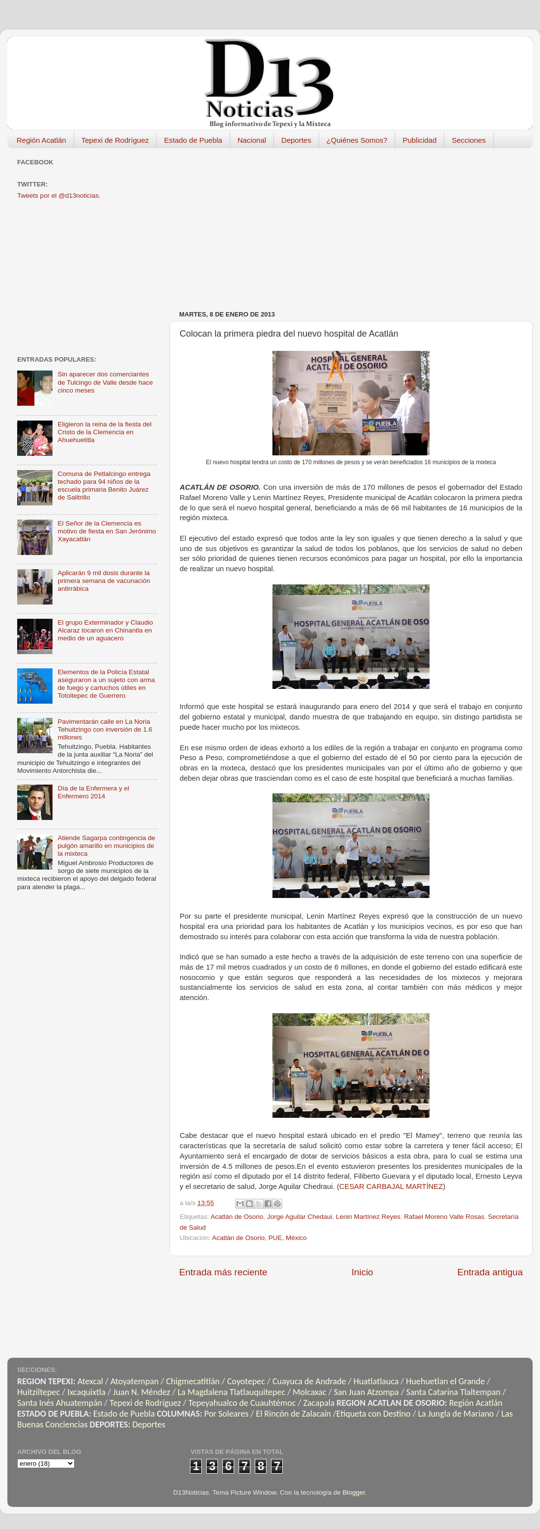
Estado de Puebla (193, 140)
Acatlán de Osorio (237, 1216)
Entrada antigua (490, 1272)
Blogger (354, 1492)
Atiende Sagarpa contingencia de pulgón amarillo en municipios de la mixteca (106, 845)
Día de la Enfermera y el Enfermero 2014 (93, 792)
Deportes (296, 140)
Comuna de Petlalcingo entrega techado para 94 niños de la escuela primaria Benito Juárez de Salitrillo (103, 485)
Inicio (362, 1272)
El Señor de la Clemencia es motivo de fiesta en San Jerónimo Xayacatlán (106, 531)
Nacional (252, 140)
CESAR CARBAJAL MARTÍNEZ (391, 1186)
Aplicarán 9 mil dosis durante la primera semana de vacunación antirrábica (103, 580)
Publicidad (419, 140)
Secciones (469, 140)
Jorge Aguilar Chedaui (299, 1216)
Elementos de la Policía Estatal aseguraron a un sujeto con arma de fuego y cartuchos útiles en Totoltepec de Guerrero (106, 684)
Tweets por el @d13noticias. (59, 195)
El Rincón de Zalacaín (293, 1413)
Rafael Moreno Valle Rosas (444, 1216)
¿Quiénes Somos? (356, 140)
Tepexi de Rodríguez (115, 140)
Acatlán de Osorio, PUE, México (259, 1237)
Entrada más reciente (223, 1272)
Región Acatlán (41, 140)
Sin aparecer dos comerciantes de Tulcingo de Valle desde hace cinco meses (105, 382)
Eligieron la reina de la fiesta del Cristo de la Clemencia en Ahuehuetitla (104, 432)
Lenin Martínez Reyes (368, 1216)
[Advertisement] (338, 224)
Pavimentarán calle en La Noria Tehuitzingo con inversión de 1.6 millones (104, 729)
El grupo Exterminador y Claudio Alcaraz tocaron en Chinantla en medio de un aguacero (105, 630)
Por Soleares (226, 1413)
